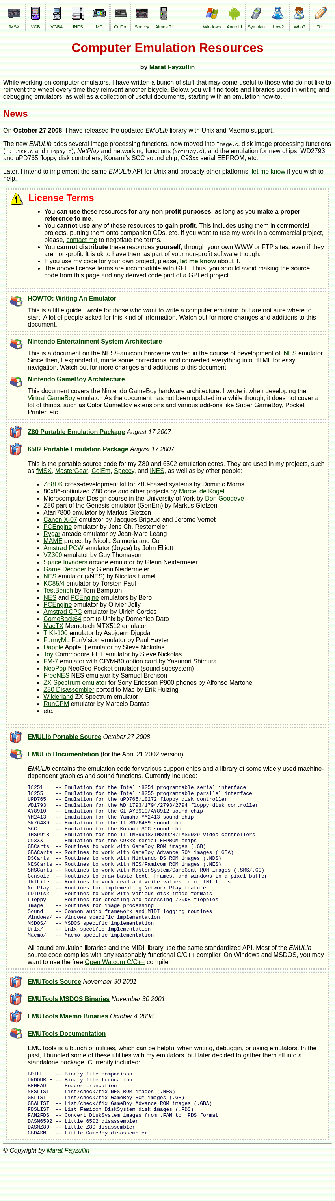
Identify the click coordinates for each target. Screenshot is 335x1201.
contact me (81, 240)
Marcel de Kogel (202, 491)
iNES (289, 353)
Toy (48, 654)
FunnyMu (56, 640)
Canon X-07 (60, 519)
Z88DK (53, 484)
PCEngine (57, 526)
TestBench (58, 590)
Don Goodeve (224, 498)
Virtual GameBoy (51, 398)
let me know (268, 171)
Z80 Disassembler (68, 689)
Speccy (124, 470)
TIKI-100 (55, 633)
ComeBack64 (62, 618)
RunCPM (56, 703)
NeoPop (54, 668)
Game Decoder (64, 569)
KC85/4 (53, 583)
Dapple (53, 647)
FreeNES (56, 675)
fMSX (44, 470)
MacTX (53, 626)
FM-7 (50, 661)
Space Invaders (65, 562)
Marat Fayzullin (172, 67)
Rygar (51, 533)
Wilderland (58, 696)
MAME (52, 541)
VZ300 (52, 555)
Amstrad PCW (63, 548)
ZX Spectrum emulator (74, 682)
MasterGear (71, 470)
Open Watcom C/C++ (115, 992)
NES (49, 576)
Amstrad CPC (62, 611)
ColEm (100, 470)
